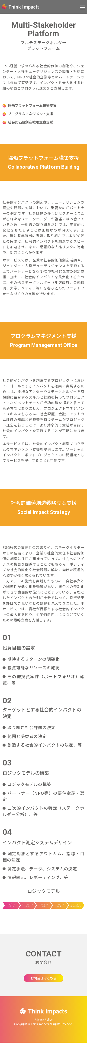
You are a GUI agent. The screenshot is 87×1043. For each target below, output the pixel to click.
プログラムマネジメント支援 (30, 113)
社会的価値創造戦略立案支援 (30, 122)
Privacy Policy (43, 1020)
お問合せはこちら (44, 978)
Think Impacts (20, 7)
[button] (82, 6)
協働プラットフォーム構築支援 (32, 105)
